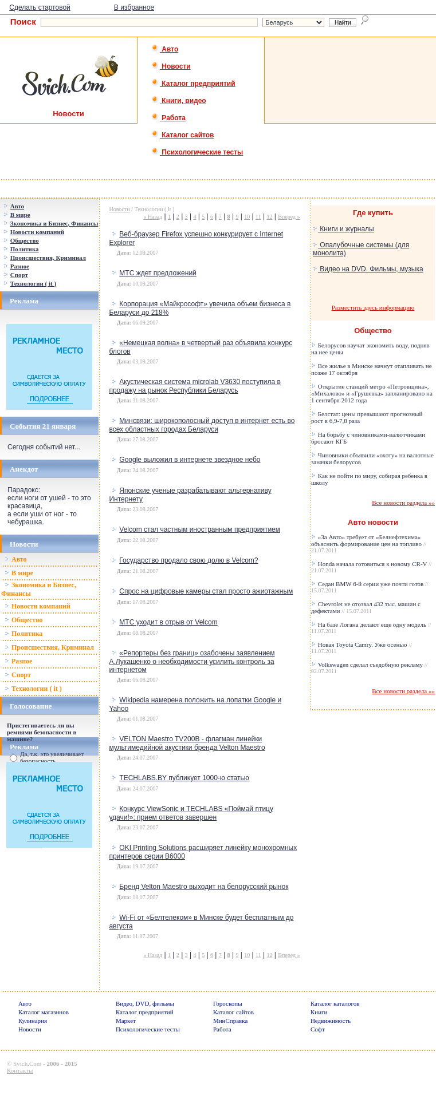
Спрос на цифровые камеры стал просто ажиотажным (206, 591)
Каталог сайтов (182, 135)
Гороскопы (227, 1003)
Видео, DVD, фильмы (145, 1003)
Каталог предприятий (193, 84)
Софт (318, 1029)
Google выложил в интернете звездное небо (189, 460)
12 (269, 216)
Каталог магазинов (43, 1012)
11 (258, 216)
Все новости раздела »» (403, 502)
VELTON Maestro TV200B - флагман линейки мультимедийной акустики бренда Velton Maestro (187, 743)
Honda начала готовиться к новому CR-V (371, 567)
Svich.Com (27, 1063)
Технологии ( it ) (33, 689)
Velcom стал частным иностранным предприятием (199, 529)
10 (247, 216)
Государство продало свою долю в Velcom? (188, 560)
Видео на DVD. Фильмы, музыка (368, 269)
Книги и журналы (343, 229)
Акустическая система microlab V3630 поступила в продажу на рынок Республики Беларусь (194, 386)
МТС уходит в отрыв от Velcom (168, 622)
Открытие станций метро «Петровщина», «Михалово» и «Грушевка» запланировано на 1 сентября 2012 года (372, 393)
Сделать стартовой (39, 7)
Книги (319, 1012)
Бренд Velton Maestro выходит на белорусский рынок (203, 887)
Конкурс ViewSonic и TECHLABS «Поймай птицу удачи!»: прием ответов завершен (191, 813)
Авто (164, 49)
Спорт (18, 675)
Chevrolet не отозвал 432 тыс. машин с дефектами (366, 607)
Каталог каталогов (335, 1003)
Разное (18, 661)
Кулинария (32, 1020)
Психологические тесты (197, 152)
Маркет (126, 1020)
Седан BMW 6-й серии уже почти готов (370, 587)
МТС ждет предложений (157, 273)
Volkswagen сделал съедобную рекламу (369, 667)
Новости (171, 66)
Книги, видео (178, 101)
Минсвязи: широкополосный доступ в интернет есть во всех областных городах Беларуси (201, 425)
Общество (24, 620)
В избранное (134, 7)
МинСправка (230, 1020)
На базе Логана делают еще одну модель (371, 627)
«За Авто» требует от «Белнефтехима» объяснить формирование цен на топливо (368, 543)
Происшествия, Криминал (49, 647)
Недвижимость (331, 1020)
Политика (23, 634)
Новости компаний (37, 606)
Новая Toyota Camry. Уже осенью (361, 647)
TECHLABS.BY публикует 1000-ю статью (184, 778)
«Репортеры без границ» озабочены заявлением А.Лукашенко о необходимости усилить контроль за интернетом (191, 661)
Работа (168, 118)
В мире (19, 573)
